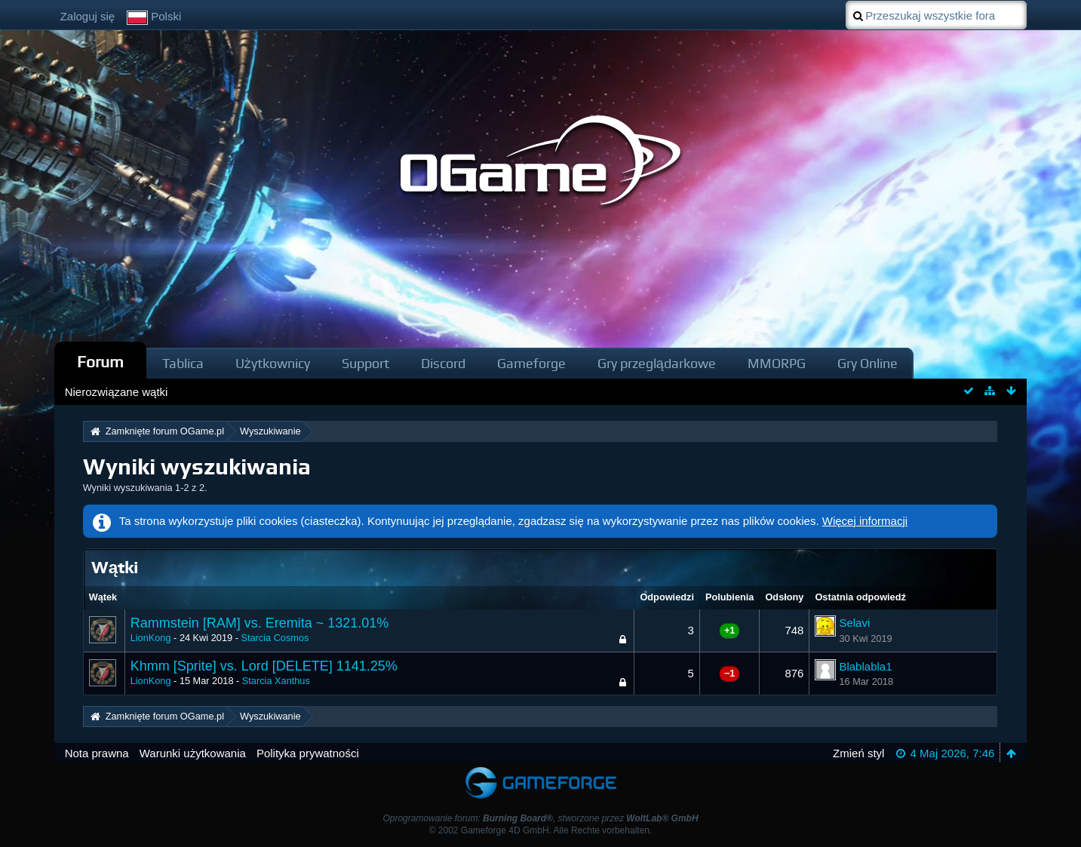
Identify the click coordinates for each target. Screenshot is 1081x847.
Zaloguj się (87, 16)
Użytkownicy (272, 363)
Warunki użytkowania (193, 753)
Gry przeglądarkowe (656, 363)
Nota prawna (97, 753)
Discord (443, 363)
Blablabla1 (865, 666)
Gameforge (531, 363)
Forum (100, 361)
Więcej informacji (864, 520)
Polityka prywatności (307, 753)
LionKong (151, 637)
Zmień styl (858, 753)
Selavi (854, 622)
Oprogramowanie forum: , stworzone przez (540, 818)
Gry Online (867, 363)
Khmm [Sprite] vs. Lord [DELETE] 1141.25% (264, 666)
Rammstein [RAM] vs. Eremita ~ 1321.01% (260, 623)
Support (365, 363)
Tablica (183, 363)
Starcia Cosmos (275, 637)
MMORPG (777, 363)
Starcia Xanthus (276, 680)
